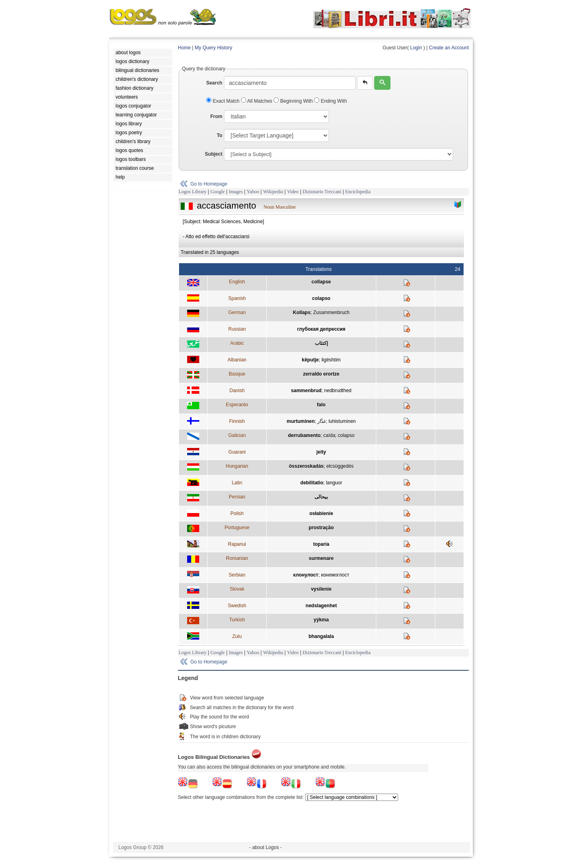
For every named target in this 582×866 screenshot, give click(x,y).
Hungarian (237, 466)
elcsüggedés (339, 466)
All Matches (257, 101)
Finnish (237, 421)
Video (293, 191)
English (237, 282)
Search (214, 83)
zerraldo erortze (321, 374)
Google (218, 191)
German (237, 312)
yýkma (321, 620)
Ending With (330, 101)
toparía (321, 544)
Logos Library (193, 191)
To (219, 135)
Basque (237, 374)
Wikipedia (273, 191)
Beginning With (294, 101)
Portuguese (237, 527)
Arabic (237, 343)
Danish (237, 390)
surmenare (321, 558)
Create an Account (449, 48)
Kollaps (301, 312)
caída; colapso (338, 435)
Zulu (237, 636)
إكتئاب (321, 343)
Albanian (237, 360)
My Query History (213, 48)
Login (416, 48)
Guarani (237, 452)
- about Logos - (265, 847)
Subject (213, 154)
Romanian (237, 558)
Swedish (237, 605)
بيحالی (321, 497)
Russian (237, 329)
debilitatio (311, 483)
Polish (237, 513)
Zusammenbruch (331, 312)
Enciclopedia (358, 191)
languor (334, 483)
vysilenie (321, 589)
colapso (321, 298)
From (216, 116)
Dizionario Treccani (322, 191)
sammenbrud (306, 390)
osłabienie (321, 513)
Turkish (237, 620)
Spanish (237, 298)
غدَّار (321, 421)
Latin (237, 483)
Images (236, 191)
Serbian (237, 575)
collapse (321, 282)
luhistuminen (342, 421)
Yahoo (253, 191)
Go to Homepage (208, 184)
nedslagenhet (321, 605)
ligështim (330, 360)
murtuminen (300, 421)
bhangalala (321, 636)
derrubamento (304, 435)
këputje (310, 360)
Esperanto (237, 405)
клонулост (305, 575)
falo (321, 405)
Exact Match (223, 101)
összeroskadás (306, 466)
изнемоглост (335, 575)
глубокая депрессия (321, 329)
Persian (237, 497)
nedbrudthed (337, 390)
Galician (237, 435)
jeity (321, 452)
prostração (321, 527)
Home (184, 48)
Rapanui (237, 544)
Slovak (237, 589)
